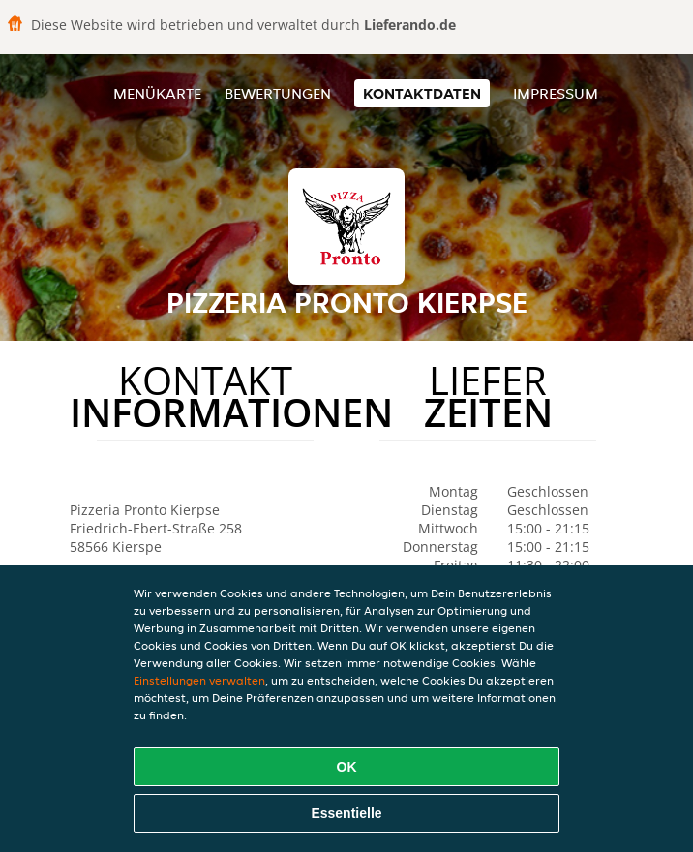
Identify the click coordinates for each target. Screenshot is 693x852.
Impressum (555, 93)
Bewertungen (278, 93)
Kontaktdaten (422, 93)
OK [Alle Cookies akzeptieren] (347, 767)
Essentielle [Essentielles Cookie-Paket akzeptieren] (346, 813)
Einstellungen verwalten (199, 680)
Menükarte (157, 93)
